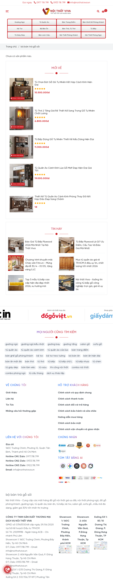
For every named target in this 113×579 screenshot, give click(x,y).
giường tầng (70, 344)
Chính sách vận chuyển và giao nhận (78, 429)
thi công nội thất (59, 367)
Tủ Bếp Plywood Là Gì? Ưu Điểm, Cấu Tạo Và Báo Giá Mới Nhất (90, 245)
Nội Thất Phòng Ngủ (93, 35)
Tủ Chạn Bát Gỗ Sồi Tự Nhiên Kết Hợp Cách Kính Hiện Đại (63, 83)
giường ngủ (11, 344)
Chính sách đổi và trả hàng (73, 405)
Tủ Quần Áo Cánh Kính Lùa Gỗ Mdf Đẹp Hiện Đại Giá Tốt (63, 169)
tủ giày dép (11, 367)
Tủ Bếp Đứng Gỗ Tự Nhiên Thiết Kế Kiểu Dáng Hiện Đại (64, 139)
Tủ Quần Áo (44, 22)
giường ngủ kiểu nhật (32, 344)
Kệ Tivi (19, 29)
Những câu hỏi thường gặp (21, 411)
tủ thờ (40, 361)
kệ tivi (39, 356)
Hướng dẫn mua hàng (70, 417)
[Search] (98, 11)
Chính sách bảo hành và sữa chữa (77, 411)
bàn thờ (29, 361)
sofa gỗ (97, 344)
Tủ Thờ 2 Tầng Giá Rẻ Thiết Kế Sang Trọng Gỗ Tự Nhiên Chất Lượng (65, 112)
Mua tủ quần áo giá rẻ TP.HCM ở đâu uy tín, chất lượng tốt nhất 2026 (90, 263)
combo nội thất (80, 367)
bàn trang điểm (80, 350)
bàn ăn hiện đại (91, 356)
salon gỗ (85, 344)
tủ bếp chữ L (65, 361)
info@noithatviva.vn (78, 2)
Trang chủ (11, 46)
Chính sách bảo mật (69, 423)
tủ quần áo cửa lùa (58, 350)
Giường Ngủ (20, 22)
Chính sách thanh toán (71, 399)
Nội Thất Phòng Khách (69, 35)
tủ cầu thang (36, 373)
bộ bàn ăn (74, 356)
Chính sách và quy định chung (75, 392)
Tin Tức (10, 405)
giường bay (54, 344)
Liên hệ (10, 399)
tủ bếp (51, 361)
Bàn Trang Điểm (68, 22)
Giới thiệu (11, 392)
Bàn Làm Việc (44, 35)
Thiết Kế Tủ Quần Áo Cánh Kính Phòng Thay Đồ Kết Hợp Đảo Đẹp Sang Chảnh (63, 197)
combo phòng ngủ (15, 373)
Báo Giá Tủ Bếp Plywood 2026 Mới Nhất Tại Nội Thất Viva (38, 245)
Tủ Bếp (93, 29)
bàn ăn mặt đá (13, 361)
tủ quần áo (11, 350)
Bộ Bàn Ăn (44, 29)
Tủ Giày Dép (20, 35)
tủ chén (97, 361)
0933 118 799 (58, 2)
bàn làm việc (28, 367)
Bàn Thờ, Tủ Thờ (68, 29)
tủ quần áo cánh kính (32, 350)
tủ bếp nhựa (82, 361)
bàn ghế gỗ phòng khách (19, 356)
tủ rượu (42, 367)
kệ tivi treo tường (55, 356)
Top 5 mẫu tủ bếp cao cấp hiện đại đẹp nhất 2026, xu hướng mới (37, 282)
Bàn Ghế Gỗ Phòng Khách (93, 22)
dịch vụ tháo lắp (55, 373)
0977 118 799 (41, 2)
